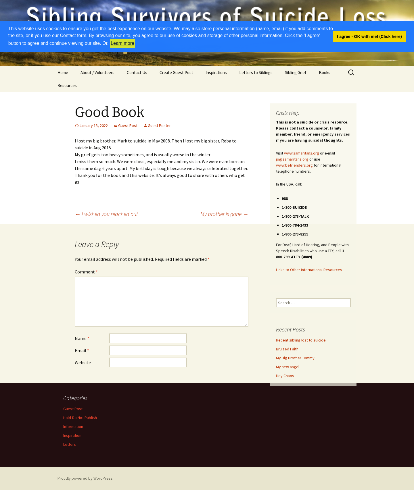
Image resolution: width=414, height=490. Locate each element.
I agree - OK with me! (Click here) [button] (369, 36)
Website (83, 362)
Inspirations (216, 72)
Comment (86, 272)
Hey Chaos (285, 375)
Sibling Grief (295, 72)
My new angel (287, 366)
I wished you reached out (106, 213)
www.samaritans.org (301, 153)
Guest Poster (159, 125)
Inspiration (72, 435)
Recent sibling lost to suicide (301, 340)
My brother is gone (224, 213)
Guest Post (127, 125)
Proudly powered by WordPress (85, 478)
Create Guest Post (176, 72)
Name (82, 338)
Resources (67, 85)
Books (324, 72)
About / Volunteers (97, 72)
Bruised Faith (287, 349)
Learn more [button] (122, 43)
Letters (69, 444)
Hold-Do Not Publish (80, 417)
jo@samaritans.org (292, 159)
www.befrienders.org (294, 165)
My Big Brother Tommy (295, 357)
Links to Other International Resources (309, 269)
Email (82, 350)
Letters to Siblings (256, 72)
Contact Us (137, 72)
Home (62, 72)
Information (73, 426)
